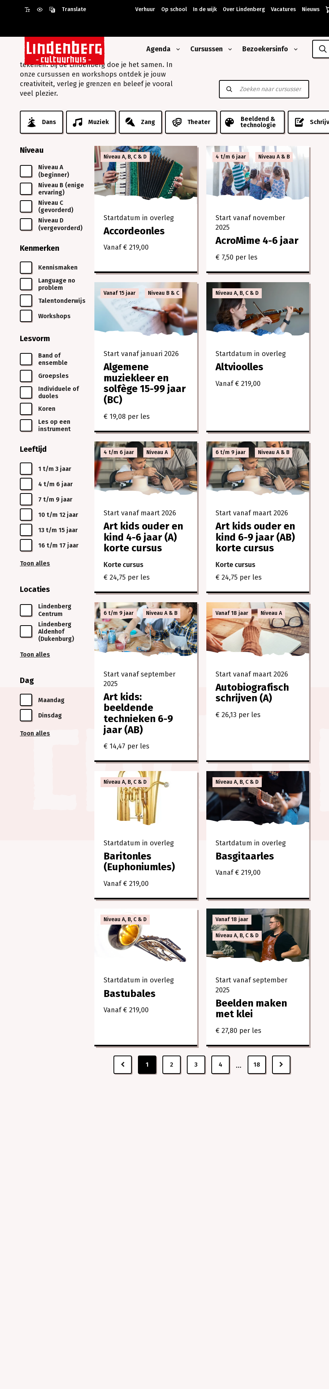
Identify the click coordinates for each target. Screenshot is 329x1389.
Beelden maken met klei (251, 1008)
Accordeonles (134, 231)
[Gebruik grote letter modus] (30, 9)
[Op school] (172, 9)
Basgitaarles (245, 856)
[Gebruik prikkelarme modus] (43, 9)
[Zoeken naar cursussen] (270, 89)
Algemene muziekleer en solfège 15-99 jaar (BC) (145, 383)
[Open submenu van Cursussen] (228, 49)
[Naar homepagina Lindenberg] (81, 49)
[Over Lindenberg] (242, 9)
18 (256, 1064)
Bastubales (130, 994)
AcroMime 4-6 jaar (257, 241)
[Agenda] (155, 49)
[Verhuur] (143, 9)
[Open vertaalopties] (67, 9)
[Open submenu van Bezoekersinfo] (294, 49)
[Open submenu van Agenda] (177, 49)
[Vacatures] (282, 9)
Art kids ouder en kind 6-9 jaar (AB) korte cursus (255, 537)
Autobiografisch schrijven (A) (252, 692)
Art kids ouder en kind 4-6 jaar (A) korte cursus (143, 537)
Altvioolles (239, 367)
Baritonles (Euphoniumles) (139, 861)
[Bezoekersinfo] (262, 49)
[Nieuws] (309, 9)
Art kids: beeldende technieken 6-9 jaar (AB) (138, 713)
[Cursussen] (204, 49)
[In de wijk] (203, 9)
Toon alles (35, 563)
